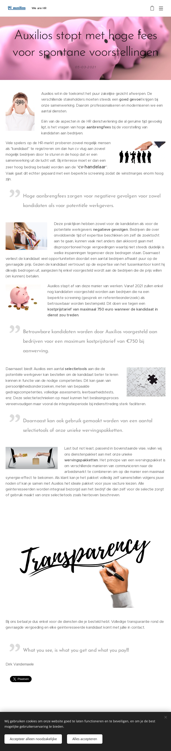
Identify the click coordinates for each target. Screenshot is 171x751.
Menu (161, 8)
